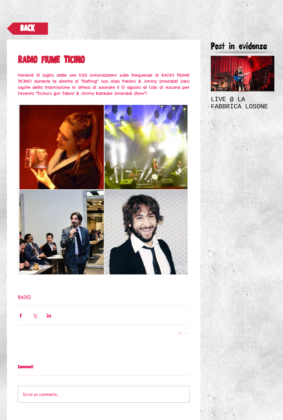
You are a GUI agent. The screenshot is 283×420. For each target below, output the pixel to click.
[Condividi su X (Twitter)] (35, 315)
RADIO (24, 296)
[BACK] (27, 29)
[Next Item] (265, 73)
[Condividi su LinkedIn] (49, 315)
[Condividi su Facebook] (20, 315)
